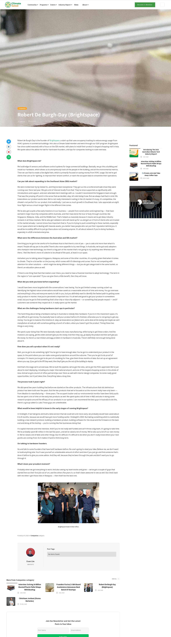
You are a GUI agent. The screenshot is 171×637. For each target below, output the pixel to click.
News (76, 5)
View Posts (30, 564)
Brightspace (55, 140)
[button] (33, 4)
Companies (22, 108)
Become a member (145, 5)
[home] (13, 4)
